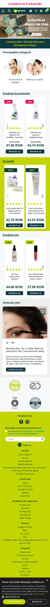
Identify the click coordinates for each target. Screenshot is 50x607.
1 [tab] (21, 33)
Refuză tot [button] (37, 602)
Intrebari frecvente (25, 473)
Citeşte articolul (16, 369)
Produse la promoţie (16, 93)
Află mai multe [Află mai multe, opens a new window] (38, 594)
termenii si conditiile (34, 431)
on (7, 128)
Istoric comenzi (25, 486)
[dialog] (25, 592)
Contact (25, 558)
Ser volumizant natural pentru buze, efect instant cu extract (35, 276)
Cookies (25, 568)
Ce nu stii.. (25, 533)
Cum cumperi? (25, 454)
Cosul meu (25, 495)
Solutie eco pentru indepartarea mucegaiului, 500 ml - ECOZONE (36, 134)
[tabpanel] (25, 26)
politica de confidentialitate (24, 433)
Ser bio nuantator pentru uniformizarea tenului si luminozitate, (14, 276)
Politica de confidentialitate (25, 561)
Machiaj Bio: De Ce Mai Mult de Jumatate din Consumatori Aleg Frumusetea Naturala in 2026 (25, 350)
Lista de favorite (25, 489)
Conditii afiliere (25, 461)
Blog (25, 530)
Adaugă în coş (14, 151)
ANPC (25, 565)
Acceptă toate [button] (14, 602)
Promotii (25, 508)
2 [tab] (25, 33)
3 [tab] (30, 33)
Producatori (25, 505)
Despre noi (25, 552)
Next (45, 68)
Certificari (25, 575)
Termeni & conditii (25, 555)
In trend (8, 161)
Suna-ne (27, 445)
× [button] (47, 580)
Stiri (25, 536)
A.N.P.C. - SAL (25, 571)
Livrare (25, 457)
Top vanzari (25, 514)
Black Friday (25, 518)
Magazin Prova (25, 527)
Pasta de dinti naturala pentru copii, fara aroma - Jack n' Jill (36, 210)
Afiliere (25, 492)
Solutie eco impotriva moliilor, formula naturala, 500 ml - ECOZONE (14, 134)
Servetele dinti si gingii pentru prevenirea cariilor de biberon (14, 210)
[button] (25, 596)
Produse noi (11, 235)
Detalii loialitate (25, 464)
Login (25, 482)
